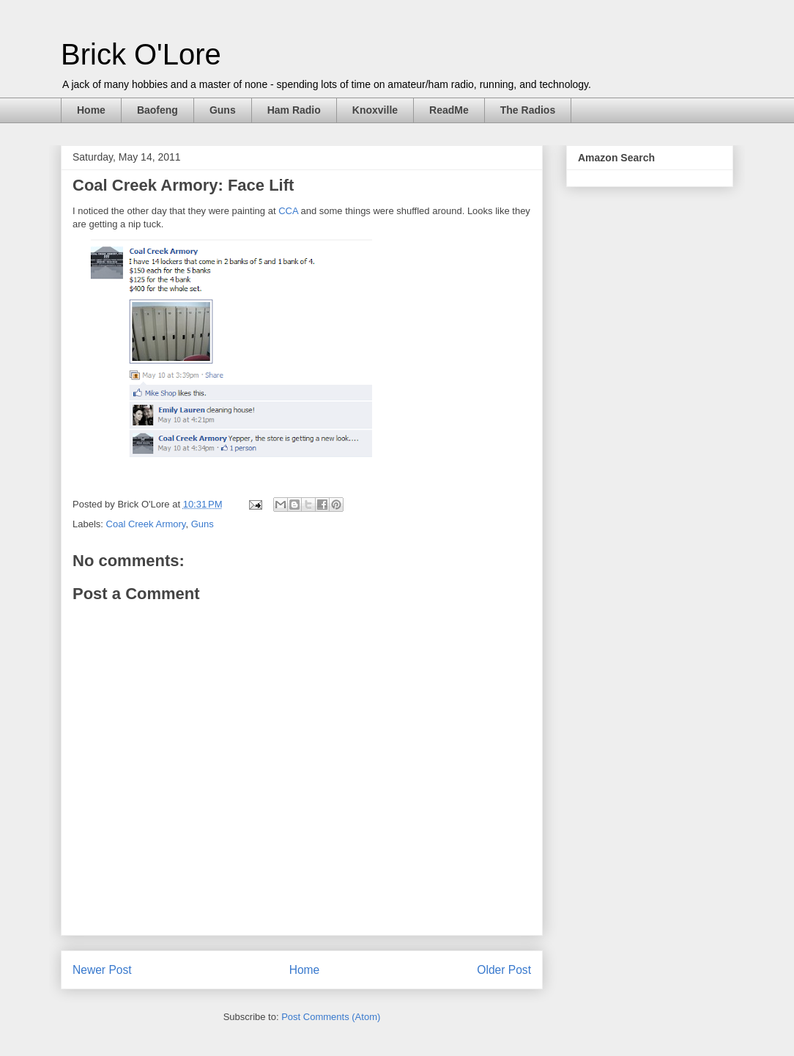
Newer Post (102, 970)
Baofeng (157, 110)
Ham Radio (294, 110)
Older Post (504, 970)
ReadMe (449, 110)
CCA (288, 210)
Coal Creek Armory (146, 523)
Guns (222, 110)
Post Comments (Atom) (330, 1016)
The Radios (527, 110)
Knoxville (375, 110)
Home (91, 110)
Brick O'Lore (141, 54)
